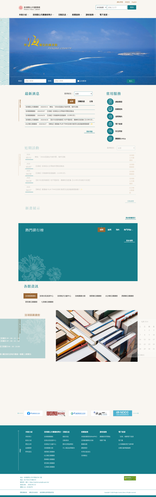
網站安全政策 (33, 492)
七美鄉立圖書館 (47, 302)
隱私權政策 (23, 492)
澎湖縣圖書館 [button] (48, 436)
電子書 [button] (120, 440)
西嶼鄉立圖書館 (128, 296)
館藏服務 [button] (76, 14)
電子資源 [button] (103, 14)
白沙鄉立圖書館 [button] (49, 455)
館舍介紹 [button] (28, 440)
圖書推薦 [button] (84, 444)
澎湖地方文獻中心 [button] (50, 444)
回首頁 (127, 2)
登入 (130, 81)
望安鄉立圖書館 (31, 302)
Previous (20, 413)
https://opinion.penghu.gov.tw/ (39, 482)
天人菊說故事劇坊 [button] (69, 448)
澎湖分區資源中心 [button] (50, 440)
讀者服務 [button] (90, 14)
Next (136, 413)
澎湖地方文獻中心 (64, 296)
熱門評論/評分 (129, 230)
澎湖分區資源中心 (46, 296)
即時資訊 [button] (28, 452)
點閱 (109, 230)
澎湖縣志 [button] (84, 455)
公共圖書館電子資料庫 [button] (126, 444)
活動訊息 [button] (62, 14)
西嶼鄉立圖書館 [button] (49, 459)
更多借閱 (129, 240)
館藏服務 (84, 432)
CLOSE (20, 450)
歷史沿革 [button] (28, 444)
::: (19, 2)
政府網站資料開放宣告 (47, 492)
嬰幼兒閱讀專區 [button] (68, 444)
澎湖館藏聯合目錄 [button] (87, 440)
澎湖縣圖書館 (30, 296)
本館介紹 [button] (23, 14)
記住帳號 (82, 81)
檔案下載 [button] (103, 440)
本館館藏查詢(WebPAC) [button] (89, 436)
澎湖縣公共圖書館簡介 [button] (42, 14)
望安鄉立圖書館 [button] (49, 463)
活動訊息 (66, 432)
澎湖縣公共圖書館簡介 (52, 432)
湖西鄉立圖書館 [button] (49, 452)
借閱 (101, 230)
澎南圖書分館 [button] (48, 448)
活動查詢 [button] (66, 440)
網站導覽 (120, 2)
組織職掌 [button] (28, 448)
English (134, 2)
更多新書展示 (130, 218)
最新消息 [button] (66, 436)
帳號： (20, 81)
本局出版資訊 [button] (85, 452)
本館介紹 (28, 432)
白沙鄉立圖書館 (112, 296)
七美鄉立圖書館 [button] (49, 467)
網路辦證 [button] (84, 448)
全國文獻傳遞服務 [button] (124, 448)
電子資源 (121, 432)
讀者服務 (103, 432)
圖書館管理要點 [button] (105, 436)
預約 (117, 230)
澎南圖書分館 (80, 296)
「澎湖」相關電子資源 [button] (126, 436)
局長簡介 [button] (28, 436)
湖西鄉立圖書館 (95, 296)
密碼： (50, 81)
